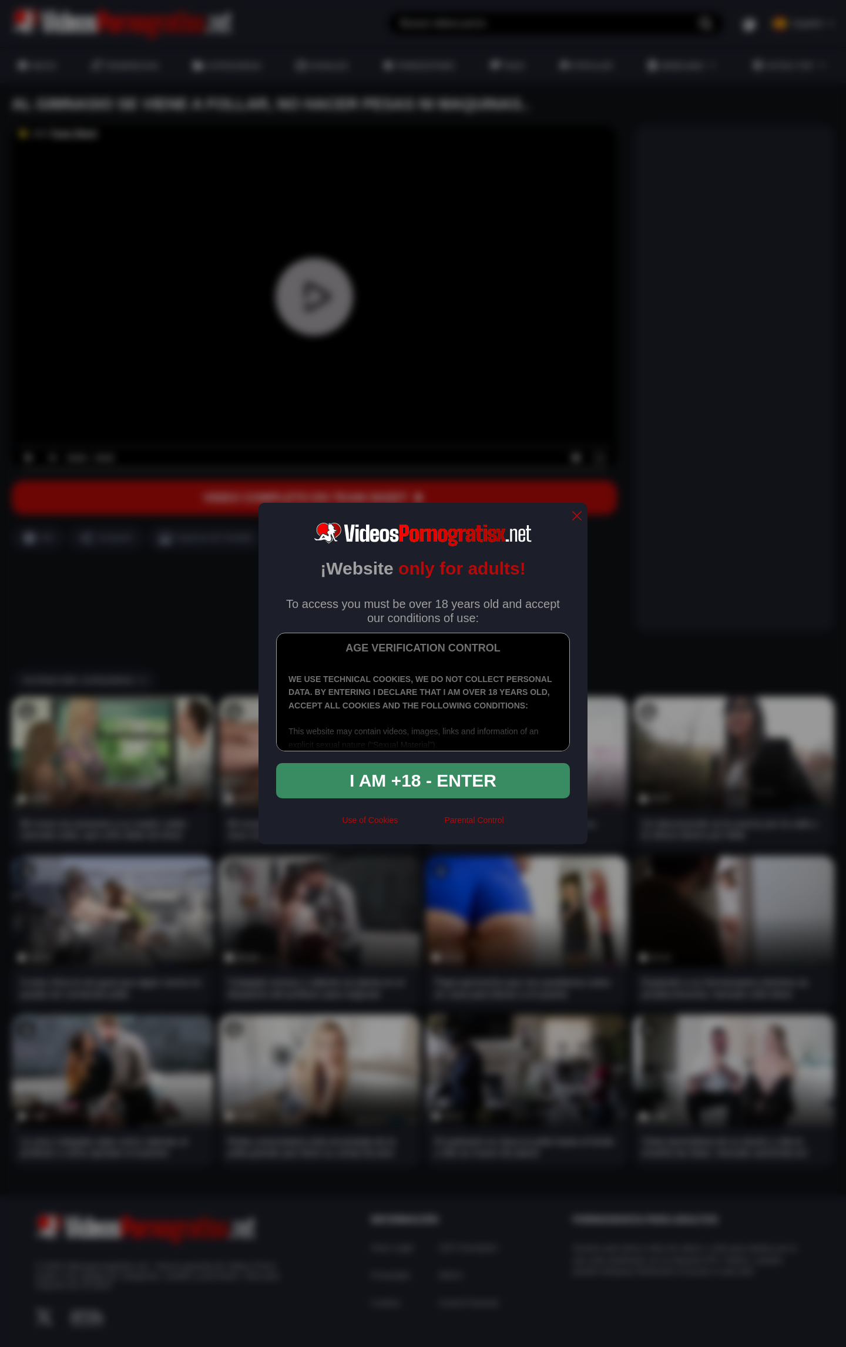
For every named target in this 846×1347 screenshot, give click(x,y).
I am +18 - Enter (423, 780)
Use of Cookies (370, 820)
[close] (577, 516)
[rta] (421, 824)
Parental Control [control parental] (473, 820)
